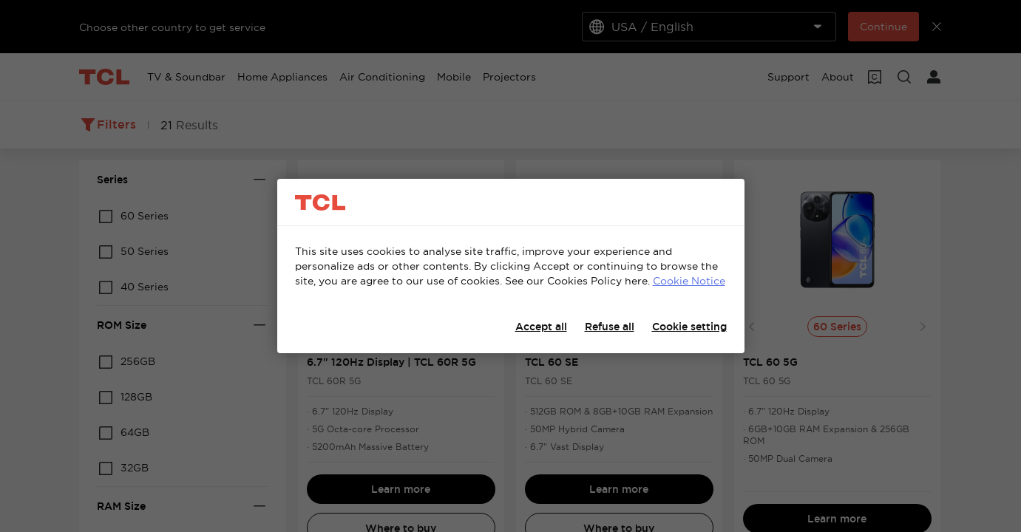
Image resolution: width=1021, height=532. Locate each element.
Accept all (541, 326)
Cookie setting (689, 326)
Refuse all (609, 326)
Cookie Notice (689, 280)
